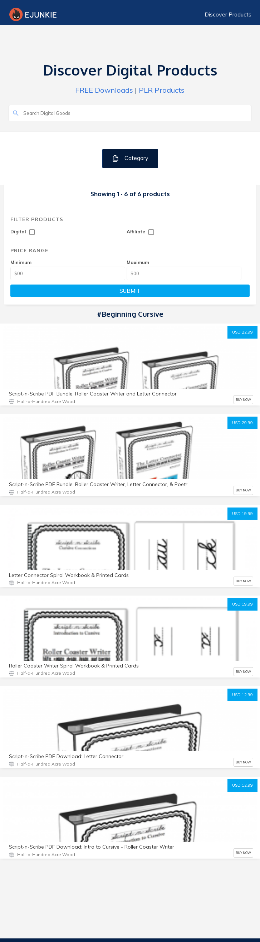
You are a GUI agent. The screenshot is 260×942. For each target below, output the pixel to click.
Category (130, 158)
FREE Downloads (104, 90)
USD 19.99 (242, 513)
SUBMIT (130, 290)
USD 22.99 (242, 332)
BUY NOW (243, 400)
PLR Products (162, 90)
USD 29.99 (242, 422)
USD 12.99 (242, 694)
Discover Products (228, 14)
